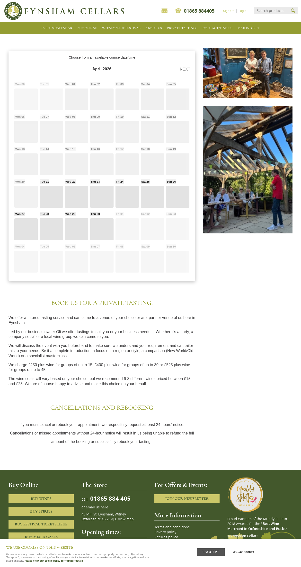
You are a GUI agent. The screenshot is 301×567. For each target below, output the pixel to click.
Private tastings (182, 28)
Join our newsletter (187, 499)
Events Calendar (56, 28)
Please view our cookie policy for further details (54, 560)
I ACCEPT (210, 550)
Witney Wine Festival (121, 28)
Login (242, 11)
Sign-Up (228, 11)
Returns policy (166, 537)
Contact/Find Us (217, 28)
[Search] (271, 10)
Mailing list (248, 28)
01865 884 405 (110, 498)
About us (153, 28)
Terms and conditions (172, 527)
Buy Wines (41, 499)
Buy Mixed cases (41, 537)
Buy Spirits (41, 511)
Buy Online (87, 28)
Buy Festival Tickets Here (41, 524)
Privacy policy (165, 532)
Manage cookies (246, 550)
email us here (97, 507)
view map (126, 519)
